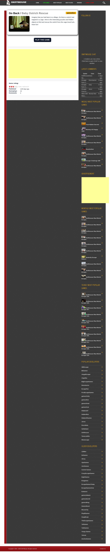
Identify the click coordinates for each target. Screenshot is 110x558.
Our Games (46, 3)
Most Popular (57, 3)
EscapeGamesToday (88, 484)
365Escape (85, 367)
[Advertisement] (42, 63)
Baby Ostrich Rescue (35, 13)
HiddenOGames (87, 418)
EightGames (85, 477)
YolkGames (85, 528)
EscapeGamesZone (88, 488)
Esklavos (84, 491)
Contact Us (103, 548)
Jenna (83, 421)
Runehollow (88, 149)
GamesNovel (86, 506)
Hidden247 (85, 410)
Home (37, 3)
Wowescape (85, 440)
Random (79, 3)
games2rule (85, 407)
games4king (85, 502)
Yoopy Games (86, 531)
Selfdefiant (85, 429)
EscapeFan (85, 389)
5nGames (85, 455)
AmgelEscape (86, 374)
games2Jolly (86, 396)
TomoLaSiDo (86, 436)
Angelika (84, 378)
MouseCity (85, 510)
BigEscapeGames (87, 381)
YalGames (85, 524)
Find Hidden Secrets (90, 124)
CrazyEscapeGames (88, 473)
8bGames (85, 370)
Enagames (85, 480)
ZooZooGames (86, 539)
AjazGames (85, 462)
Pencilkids (85, 425)
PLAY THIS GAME (42, 40)
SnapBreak (85, 517)
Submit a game (90, 3)
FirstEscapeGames (88, 392)
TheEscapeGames (87, 520)
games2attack (86, 495)
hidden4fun (85, 414)
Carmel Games (86, 470)
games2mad (85, 403)
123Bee (84, 451)
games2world (86, 499)
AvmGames (85, 466)
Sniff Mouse (24, 548)
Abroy (83, 459)
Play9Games (85, 513)
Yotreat (84, 535)
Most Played (69, 3)
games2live (85, 400)
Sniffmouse (18, 2)
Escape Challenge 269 (91, 160)
